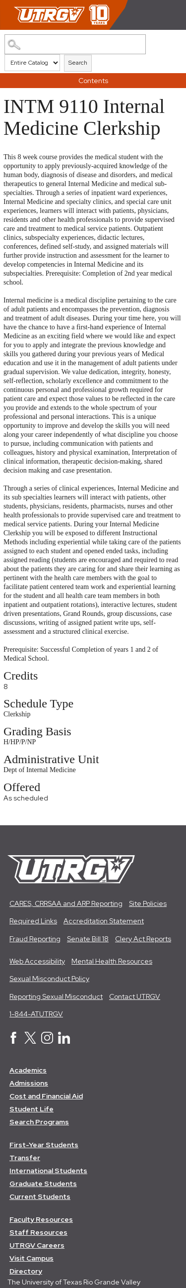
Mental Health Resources (111, 961)
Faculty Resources (41, 1219)
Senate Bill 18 (88, 938)
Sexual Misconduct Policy (49, 978)
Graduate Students (43, 1183)
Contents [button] (93, 80)
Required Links (33, 920)
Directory (25, 1271)
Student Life (31, 1108)
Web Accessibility (37, 961)
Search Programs (39, 1121)
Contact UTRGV (134, 996)
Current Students (39, 1196)
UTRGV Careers (36, 1245)
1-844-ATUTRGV (36, 1013)
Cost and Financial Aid (46, 1095)
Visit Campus (31, 1258)
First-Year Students (43, 1144)
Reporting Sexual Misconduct (56, 996)
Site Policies (148, 903)
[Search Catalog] (75, 44)
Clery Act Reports (143, 938)
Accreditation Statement (103, 920)
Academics (28, 1070)
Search (77, 63)
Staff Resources (38, 1232)
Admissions (28, 1083)
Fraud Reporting (35, 938)
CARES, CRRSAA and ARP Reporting (66, 903)
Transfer (24, 1157)
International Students (48, 1170)
